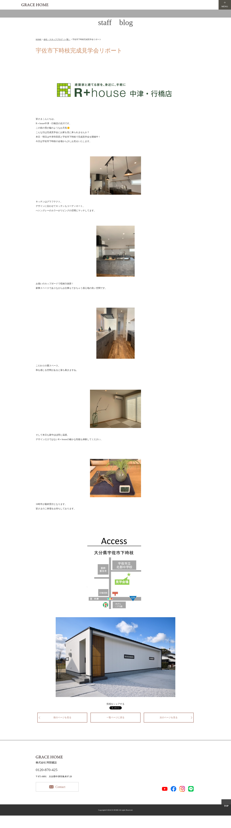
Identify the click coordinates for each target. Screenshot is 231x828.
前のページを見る (62, 717)
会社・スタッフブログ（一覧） (57, 39)
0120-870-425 (46, 770)
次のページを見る (169, 717)
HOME (38, 39)
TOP (226, 806)
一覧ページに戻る (115, 717)
